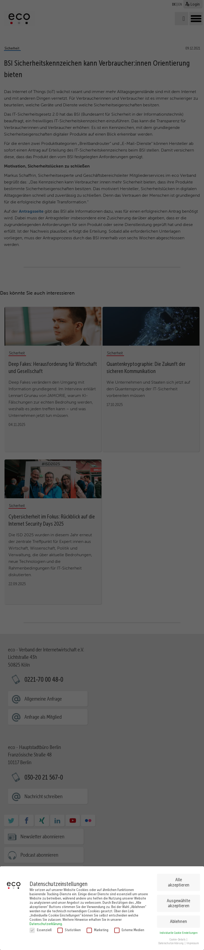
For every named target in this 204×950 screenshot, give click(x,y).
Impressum (192, 940)
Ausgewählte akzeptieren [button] (178, 900)
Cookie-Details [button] (177, 936)
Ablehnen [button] (178, 918)
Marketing (97, 927)
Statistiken (69, 927)
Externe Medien (129, 927)
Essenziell (40, 927)
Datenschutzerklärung (45, 921)
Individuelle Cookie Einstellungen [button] (179, 929)
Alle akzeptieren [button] (178, 879)
